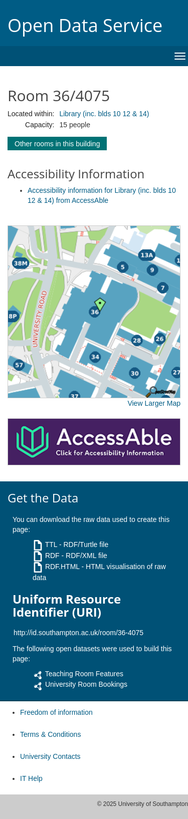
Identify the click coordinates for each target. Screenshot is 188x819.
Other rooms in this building (57, 144)
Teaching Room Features (84, 674)
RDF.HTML (62, 567)
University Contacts (50, 756)
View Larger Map (153, 403)
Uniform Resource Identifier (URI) (67, 606)
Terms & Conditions (50, 734)
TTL (51, 544)
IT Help (31, 778)
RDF (52, 556)
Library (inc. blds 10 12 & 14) (104, 114)
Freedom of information (56, 712)
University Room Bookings (86, 684)
